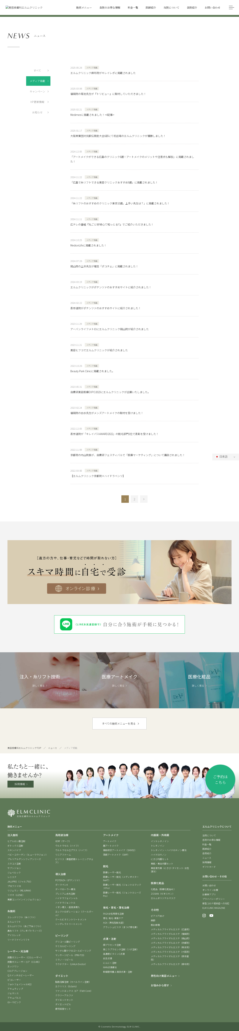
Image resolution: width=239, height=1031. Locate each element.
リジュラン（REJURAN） (19, 890)
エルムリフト (14, 921)
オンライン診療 (210, 889)
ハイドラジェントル (65, 902)
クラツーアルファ (64, 995)
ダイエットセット (64, 999)
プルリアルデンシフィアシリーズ (24, 859)
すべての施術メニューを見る (119, 723)
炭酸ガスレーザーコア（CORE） (24, 961)
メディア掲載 (37, 81)
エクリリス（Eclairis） (66, 986)
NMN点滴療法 (110, 967)
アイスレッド (14, 935)
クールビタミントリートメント (71, 919)
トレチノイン (157, 845)
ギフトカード (209, 866)
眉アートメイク (111, 845)
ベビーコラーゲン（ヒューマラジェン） (27, 854)
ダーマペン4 (61, 884)
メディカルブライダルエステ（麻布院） (171, 964)
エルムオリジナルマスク (163, 898)
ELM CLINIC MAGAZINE (213, 907)
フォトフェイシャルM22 (19, 984)
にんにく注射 (110, 962)
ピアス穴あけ (157, 915)
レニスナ (11, 877)
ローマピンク (14, 1002)
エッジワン (13, 966)
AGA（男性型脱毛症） (114, 922)
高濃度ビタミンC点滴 (114, 953)
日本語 (221, 457)
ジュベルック (14, 872)
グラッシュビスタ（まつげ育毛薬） (121, 927)
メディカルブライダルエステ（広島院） (171, 929)
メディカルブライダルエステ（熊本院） (171, 947)
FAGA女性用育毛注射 (113, 913)
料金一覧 (206, 844)
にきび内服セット (160, 859)
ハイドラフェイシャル (66, 898)
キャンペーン (37, 91)
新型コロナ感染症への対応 (215, 903)
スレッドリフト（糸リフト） (22, 917)
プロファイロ (14, 886)
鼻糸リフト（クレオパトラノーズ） (25, 930)
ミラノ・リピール (64, 959)
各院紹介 (206, 853)
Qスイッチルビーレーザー (20, 975)
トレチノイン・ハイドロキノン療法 (169, 850)
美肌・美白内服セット (162, 863)
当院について (209, 835)
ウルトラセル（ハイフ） (67, 845)
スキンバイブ (14, 850)
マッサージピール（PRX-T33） (70, 955)
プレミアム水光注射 (65, 893)
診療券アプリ (209, 894)
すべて (37, 70)
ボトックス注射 (15, 845)
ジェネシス (13, 993)
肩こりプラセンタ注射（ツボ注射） (121, 949)
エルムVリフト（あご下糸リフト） (24, 926)
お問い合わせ (209, 885)
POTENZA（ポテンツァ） (68, 880)
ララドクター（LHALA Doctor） (71, 964)
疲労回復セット (63, 1008)
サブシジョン (14, 868)
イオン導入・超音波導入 (67, 907)
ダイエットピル (63, 1004)
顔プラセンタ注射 (112, 944)
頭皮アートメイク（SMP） (116, 854)
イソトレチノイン (160, 841)
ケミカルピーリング (65, 946)
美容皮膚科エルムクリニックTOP (24, 747)
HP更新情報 (37, 102)
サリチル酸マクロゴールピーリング (73, 950)
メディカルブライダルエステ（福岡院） (171, 933)
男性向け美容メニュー (164, 976)
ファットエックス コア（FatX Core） (74, 990)
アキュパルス (14, 997)
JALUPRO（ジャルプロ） (19, 881)
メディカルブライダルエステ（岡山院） (171, 938)
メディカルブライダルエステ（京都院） (171, 942)
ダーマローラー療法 (65, 889)
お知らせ (37, 112)
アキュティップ (15, 988)
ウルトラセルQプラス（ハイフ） (72, 850)
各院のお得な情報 (211, 839)
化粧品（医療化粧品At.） (163, 889)
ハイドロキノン (158, 854)
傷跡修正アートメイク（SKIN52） (120, 850)
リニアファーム (63, 854)
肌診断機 (155, 924)
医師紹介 (206, 848)
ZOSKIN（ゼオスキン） (163, 893)
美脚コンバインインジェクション (24, 899)
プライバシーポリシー (213, 898)
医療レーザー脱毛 (112, 872)
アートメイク (109, 841)
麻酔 (153, 920)
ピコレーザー (14, 979)
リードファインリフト (18, 939)
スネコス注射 (14, 863)
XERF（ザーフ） (63, 841)
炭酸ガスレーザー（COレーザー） (25, 957)
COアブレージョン (17, 970)
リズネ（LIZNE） (16, 894)
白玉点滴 (107, 958)
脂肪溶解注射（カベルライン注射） (73, 981)
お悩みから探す (160, 985)
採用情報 (20, 784)
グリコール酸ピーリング (67, 941)
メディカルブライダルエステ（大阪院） (171, 951)
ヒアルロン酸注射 (16, 841)
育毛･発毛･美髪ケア (113, 918)
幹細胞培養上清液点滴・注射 (117, 971)
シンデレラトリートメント (68, 923)
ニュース (52, 747)
